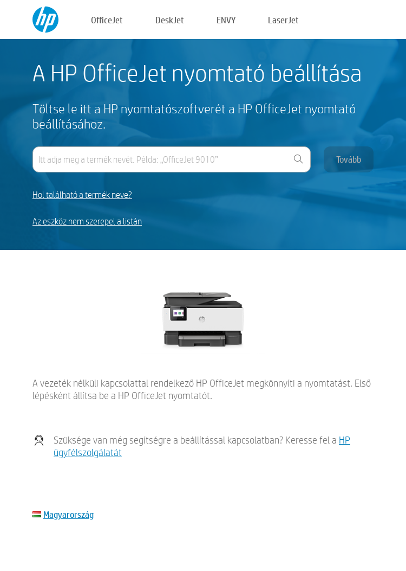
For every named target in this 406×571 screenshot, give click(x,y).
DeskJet (169, 20)
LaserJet (283, 20)
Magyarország (68, 514)
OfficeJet (107, 20)
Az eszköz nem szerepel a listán (87, 221)
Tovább (348, 159)
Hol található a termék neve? (82, 195)
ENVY (226, 20)
